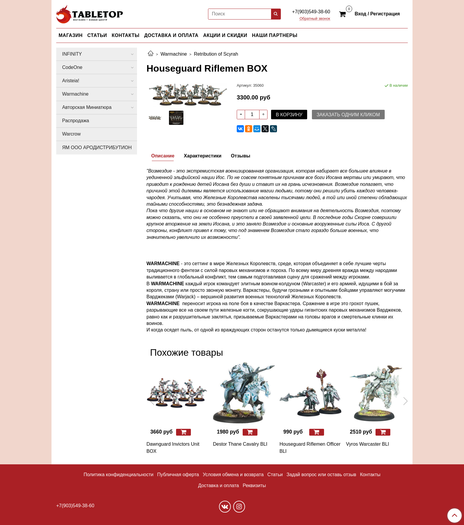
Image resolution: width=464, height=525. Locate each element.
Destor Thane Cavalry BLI (240, 444)
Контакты (370, 474)
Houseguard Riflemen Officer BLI (310, 448)
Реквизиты (254, 485)
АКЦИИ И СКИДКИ (225, 35)
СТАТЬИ (97, 35)
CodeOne (72, 67)
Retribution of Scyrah (216, 54)
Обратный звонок (314, 19)
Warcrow (71, 133)
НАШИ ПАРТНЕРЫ (274, 35)
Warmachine (173, 54)
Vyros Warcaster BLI (367, 444)
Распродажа (75, 120)
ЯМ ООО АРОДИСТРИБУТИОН (97, 147)
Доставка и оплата (218, 485)
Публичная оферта (178, 474)
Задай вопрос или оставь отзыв (321, 474)
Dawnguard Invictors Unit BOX (172, 448)
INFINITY (72, 54)
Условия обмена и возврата (233, 474)
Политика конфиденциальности (118, 474)
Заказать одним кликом (348, 114)
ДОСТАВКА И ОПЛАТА (171, 35)
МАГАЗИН (71, 35)
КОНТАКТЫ (126, 35)
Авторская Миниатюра (87, 107)
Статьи (275, 474)
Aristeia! (70, 80)
